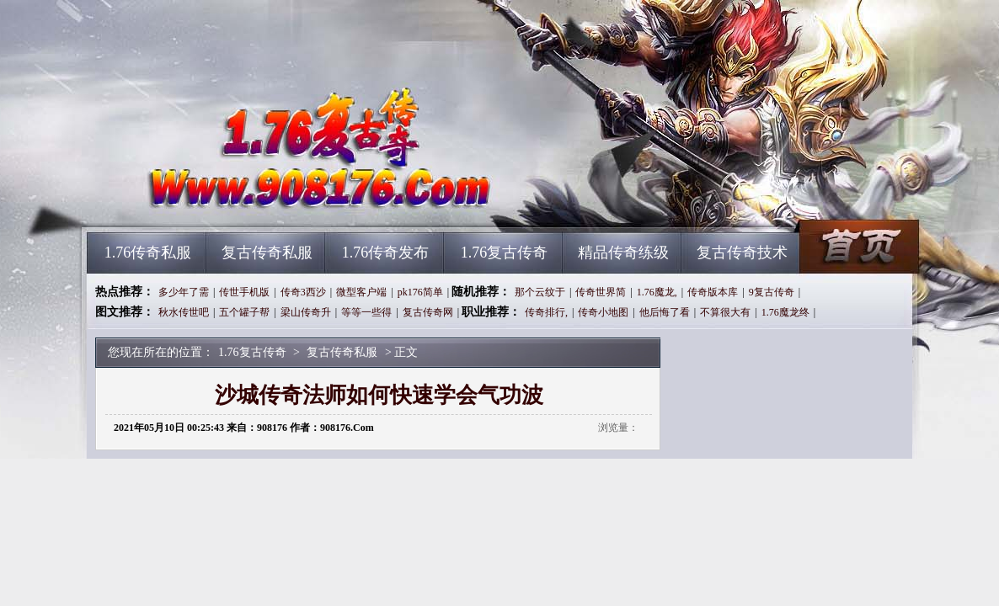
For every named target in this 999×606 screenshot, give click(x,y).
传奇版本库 (712, 292)
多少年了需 (183, 292)
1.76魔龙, (657, 292)
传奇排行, (546, 312)
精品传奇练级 (623, 252)
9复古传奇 (771, 292)
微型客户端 (361, 292)
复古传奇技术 (742, 252)
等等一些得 (366, 312)
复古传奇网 (428, 312)
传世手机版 (244, 292)
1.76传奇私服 (148, 252)
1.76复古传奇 (247, 202)
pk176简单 (420, 292)
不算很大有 (725, 312)
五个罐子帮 (244, 312)
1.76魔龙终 (785, 312)
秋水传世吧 (183, 312)
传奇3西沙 (303, 292)
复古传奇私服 (267, 252)
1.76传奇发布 (386, 252)
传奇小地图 (603, 312)
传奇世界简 (600, 292)
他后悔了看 (664, 312)
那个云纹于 (540, 292)
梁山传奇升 (305, 312)
